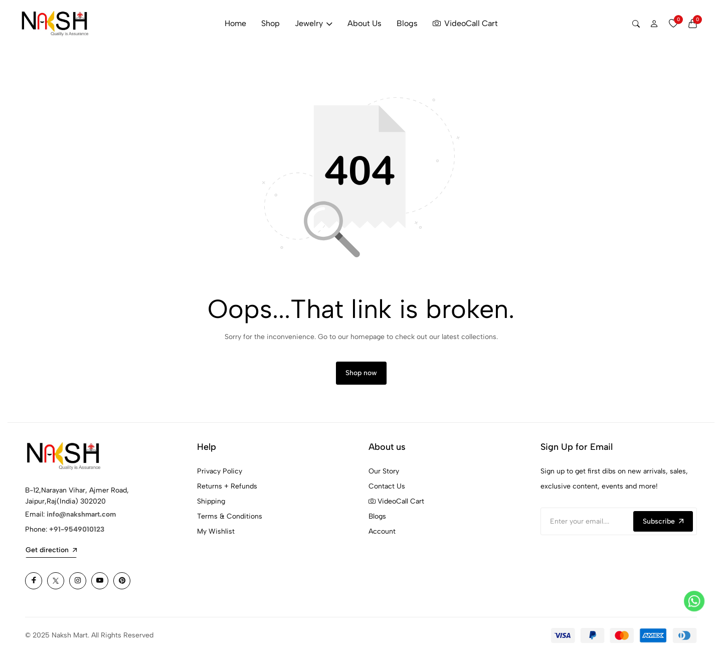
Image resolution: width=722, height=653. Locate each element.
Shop (270, 23)
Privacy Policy (219, 471)
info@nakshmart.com (81, 514)
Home (235, 23)
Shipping (211, 501)
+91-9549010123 (76, 529)
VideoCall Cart (465, 23)
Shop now (361, 373)
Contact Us (387, 486)
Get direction (51, 550)
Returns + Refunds (227, 486)
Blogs (407, 23)
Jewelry (313, 23)
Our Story (384, 471)
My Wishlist (216, 531)
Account (382, 531)
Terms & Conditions (229, 516)
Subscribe (663, 521)
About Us (364, 23)
